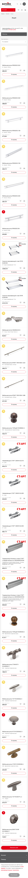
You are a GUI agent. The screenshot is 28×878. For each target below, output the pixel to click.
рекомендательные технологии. (10, 870)
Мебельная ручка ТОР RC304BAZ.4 (12, 699)
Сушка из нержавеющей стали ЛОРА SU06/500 (12, 262)
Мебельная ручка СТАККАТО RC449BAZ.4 (10, 665)
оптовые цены (12, 29)
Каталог (4, 9)
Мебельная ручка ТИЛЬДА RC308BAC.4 (13, 428)
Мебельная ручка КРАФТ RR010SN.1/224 (13, 362)
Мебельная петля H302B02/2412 (11, 330)
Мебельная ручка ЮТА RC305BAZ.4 (12, 731)
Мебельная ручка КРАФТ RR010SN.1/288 (13, 395)
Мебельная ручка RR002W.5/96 (11, 228)
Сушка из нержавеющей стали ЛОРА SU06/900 (12, 296)
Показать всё (14, 847)
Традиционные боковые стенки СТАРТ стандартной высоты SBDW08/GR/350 (13, 596)
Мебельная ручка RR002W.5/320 (11, 98)
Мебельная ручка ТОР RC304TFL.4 (12, 796)
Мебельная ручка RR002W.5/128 (11, 130)
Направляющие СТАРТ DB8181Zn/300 (13, 493)
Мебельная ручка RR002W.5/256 (11, 196)
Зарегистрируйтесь (6, 28)
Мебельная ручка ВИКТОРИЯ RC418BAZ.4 (10, 830)
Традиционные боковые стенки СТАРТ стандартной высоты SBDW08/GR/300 (13, 559)
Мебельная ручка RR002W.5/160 (11, 163)
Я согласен (14, 875)
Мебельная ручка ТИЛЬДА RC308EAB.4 (13, 632)
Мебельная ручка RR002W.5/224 (11, 65)
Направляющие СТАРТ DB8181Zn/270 (13, 460)
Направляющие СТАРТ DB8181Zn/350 (13, 526)
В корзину (14, 74)
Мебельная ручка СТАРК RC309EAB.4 (12, 764)
